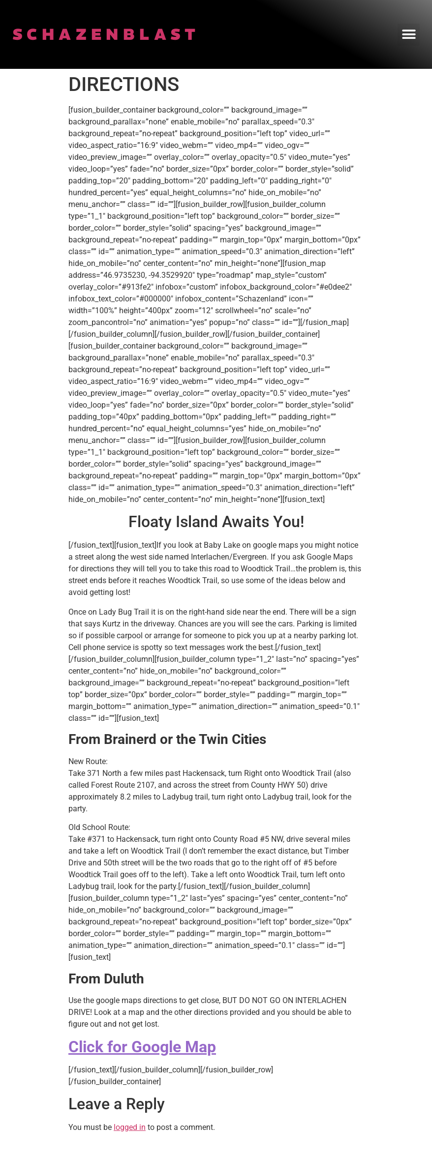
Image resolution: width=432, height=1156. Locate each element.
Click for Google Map (142, 1046)
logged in (130, 1127)
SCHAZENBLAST (106, 34)
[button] (409, 35)
